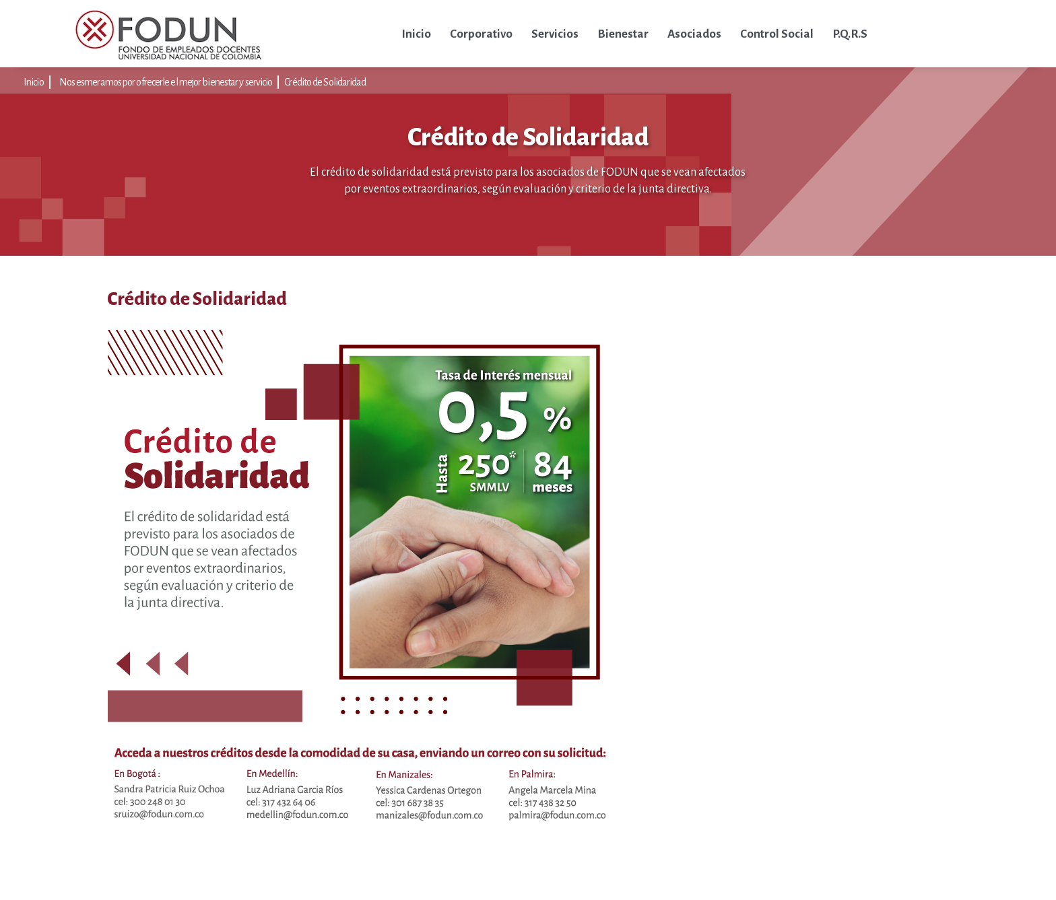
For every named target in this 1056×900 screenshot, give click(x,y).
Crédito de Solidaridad (325, 82)
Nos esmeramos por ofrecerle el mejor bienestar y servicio (166, 82)
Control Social (777, 34)
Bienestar (623, 34)
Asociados (694, 34)
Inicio (416, 34)
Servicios (555, 34)
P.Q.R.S (849, 34)
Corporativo (481, 34)
